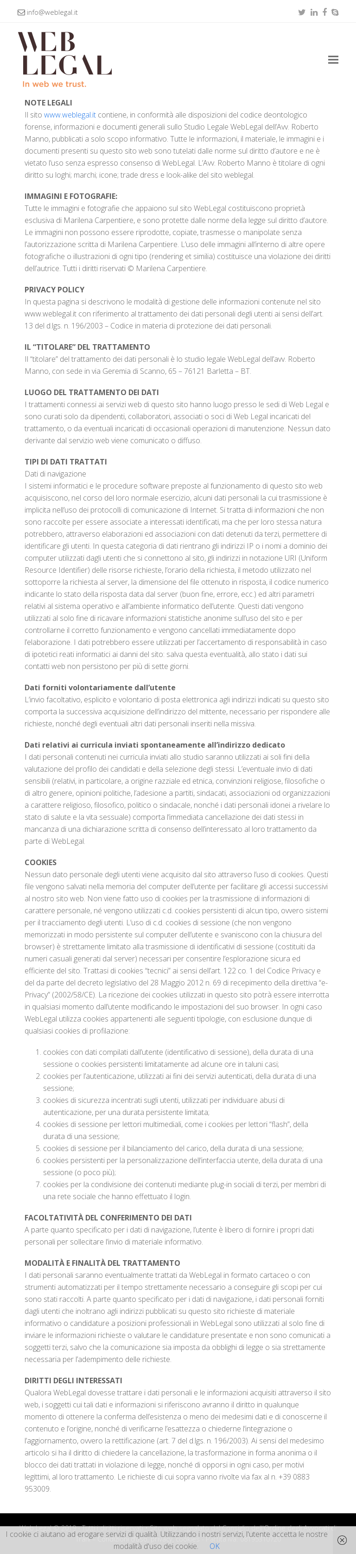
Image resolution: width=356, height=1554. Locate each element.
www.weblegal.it (70, 115)
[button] (333, 60)
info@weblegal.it (52, 12)
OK (215, 1546)
